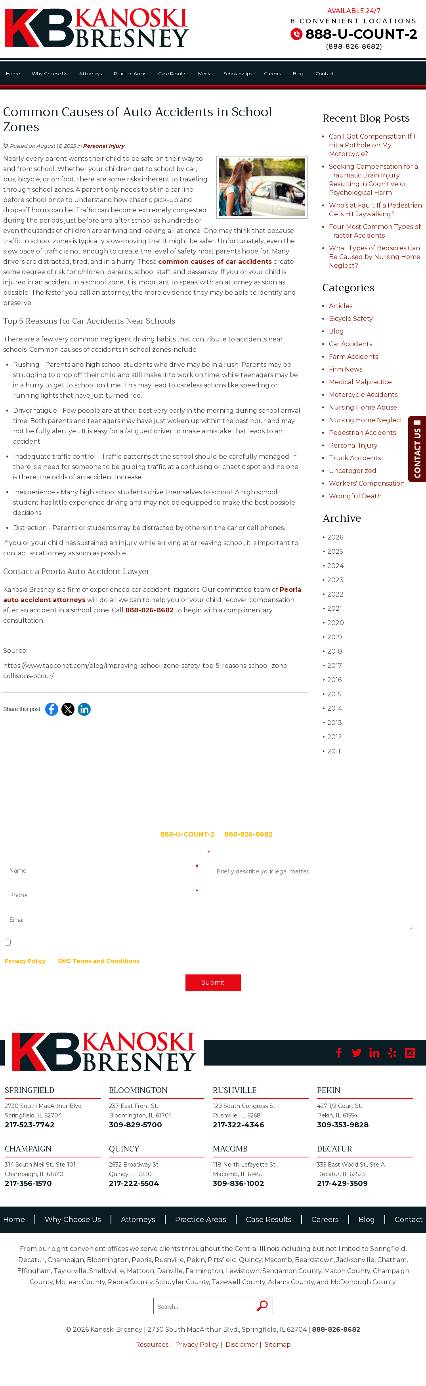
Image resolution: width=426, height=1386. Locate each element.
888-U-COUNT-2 (361, 34)
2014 (332, 708)
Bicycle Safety (351, 318)
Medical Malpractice (360, 382)
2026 (333, 537)
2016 (332, 680)
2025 (333, 552)
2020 (333, 623)
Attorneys (90, 73)
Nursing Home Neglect (366, 420)
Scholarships (238, 73)
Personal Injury (103, 146)
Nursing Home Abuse (363, 407)
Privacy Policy (25, 961)
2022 (333, 594)
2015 (332, 694)
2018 (332, 651)
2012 (332, 737)
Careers (272, 73)
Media (205, 73)
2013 (332, 723)
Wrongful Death (355, 496)
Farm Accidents (353, 356)
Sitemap (278, 1344)
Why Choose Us (49, 73)
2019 (332, 637)
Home (13, 73)
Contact (324, 73)
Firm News (345, 369)
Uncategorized (352, 471)
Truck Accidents (355, 458)
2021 (332, 609)
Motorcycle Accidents (363, 394)
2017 (332, 666)
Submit (213, 982)
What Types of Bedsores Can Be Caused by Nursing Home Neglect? (374, 256)
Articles (340, 306)
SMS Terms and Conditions (98, 961)
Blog (298, 73)
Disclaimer (241, 1344)
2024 (333, 566)
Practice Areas (130, 73)
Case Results (172, 73)
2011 (331, 751)
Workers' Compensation (367, 483)
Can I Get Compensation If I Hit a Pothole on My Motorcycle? (372, 145)
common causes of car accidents (215, 261)
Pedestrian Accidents (362, 433)
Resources (151, 1344)
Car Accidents (350, 344)
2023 (333, 580)
